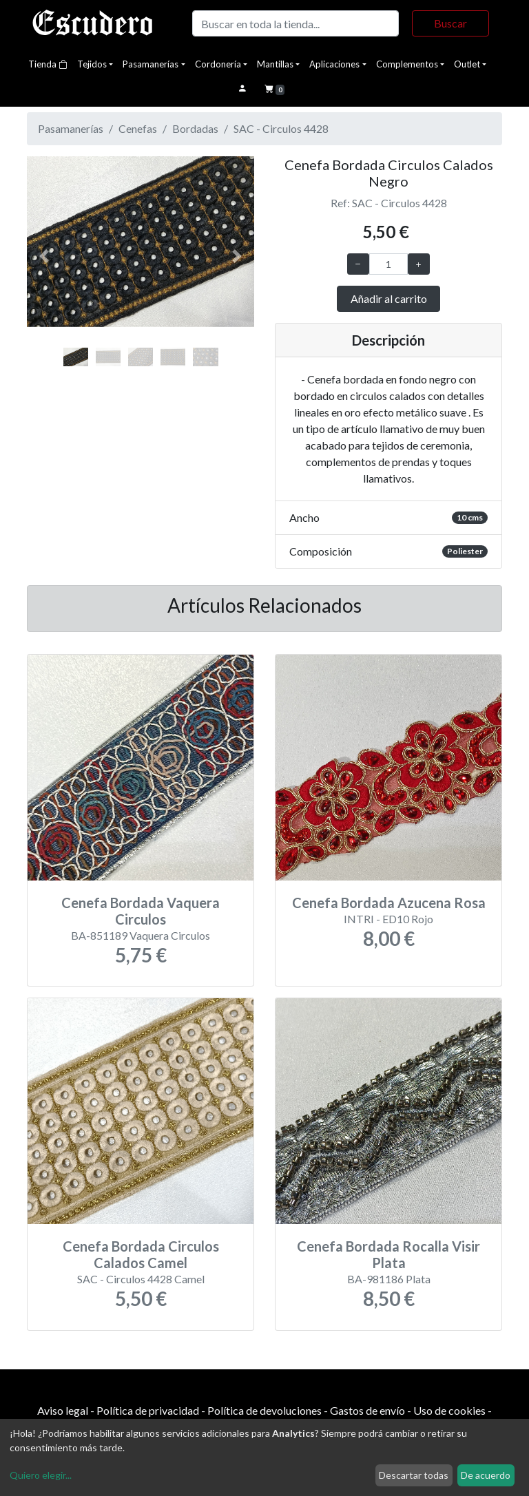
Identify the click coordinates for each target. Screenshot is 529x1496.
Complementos (407, 64)
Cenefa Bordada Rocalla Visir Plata (388, 1254)
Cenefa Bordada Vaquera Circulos (140, 910)
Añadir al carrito (389, 298)
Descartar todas (413, 1475)
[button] (44, 256)
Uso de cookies (449, 1410)
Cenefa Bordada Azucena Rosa (389, 902)
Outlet (467, 64)
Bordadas (195, 128)
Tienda (48, 64)
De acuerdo (485, 1475)
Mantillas (275, 64)
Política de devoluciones (264, 1410)
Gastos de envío (367, 1410)
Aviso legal (62, 1410)
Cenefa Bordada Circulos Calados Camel (141, 1254)
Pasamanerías (150, 64)
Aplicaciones (334, 64)
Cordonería (218, 64)
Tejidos (92, 64)
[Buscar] (295, 23)
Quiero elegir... (41, 1475)
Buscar (450, 23)
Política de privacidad (147, 1410)
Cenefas (137, 128)
